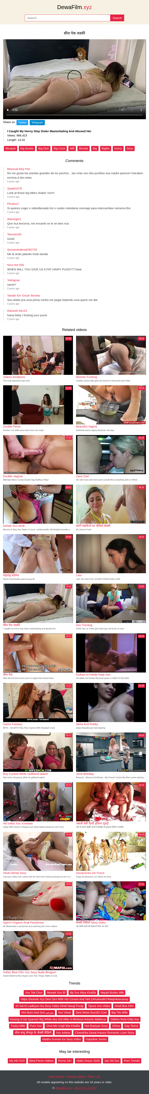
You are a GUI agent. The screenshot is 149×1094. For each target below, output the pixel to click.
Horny (118, 148)
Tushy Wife (18, 1025)
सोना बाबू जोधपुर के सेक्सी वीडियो (33, 1032)
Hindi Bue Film (124, 1005)
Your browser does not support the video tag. (74, 79)
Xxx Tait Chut (33, 992)
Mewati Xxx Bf (56, 992)
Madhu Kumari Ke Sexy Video (61, 1039)
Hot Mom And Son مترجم (37, 1012)
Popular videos (76, 1076)
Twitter (22, 122)
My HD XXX (17, 1060)
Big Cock (59, 148)
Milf (72, 148)
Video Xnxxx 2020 (88, 1060)
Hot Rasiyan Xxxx (96, 1025)
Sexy (130, 148)
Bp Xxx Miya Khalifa (83, 992)
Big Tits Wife (120, 1012)
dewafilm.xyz (63, 1088)
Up (98, 1076)
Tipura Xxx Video (99, 1005)
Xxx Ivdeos (63, 1032)
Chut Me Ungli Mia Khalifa (63, 1025)
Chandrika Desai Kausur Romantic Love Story (104, 1032)
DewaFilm (74, 7)
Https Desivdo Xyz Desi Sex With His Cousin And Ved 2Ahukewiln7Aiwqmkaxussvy (74, 999)
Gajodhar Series (96, 1039)
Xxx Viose (64, 1012)
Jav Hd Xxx (111, 1060)
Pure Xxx (36, 1025)
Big (95, 148)
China (116, 1025)
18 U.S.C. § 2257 (85, 1088)
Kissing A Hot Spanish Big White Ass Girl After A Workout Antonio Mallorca (58, 1019)
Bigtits (106, 148)
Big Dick (43, 148)
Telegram (37, 122)
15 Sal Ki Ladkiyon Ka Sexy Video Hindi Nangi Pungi (49, 1005)
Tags (91, 1076)
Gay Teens (131, 1025)
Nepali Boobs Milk (112, 992)
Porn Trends (132, 1060)
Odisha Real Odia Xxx (124, 1019)
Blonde (83, 148)
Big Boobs (27, 148)
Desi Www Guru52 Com (91, 1012)
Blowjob (10, 148)
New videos (56, 1076)
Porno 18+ (65, 1060)
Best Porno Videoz (41, 1060)
